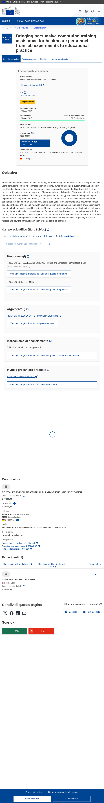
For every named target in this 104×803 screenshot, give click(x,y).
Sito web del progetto (33, 84)
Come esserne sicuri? (51, 2)
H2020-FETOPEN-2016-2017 (21, 376)
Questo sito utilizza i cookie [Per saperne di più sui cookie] (38, 792)
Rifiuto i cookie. (72, 799)
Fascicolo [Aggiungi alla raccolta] (71, 611)
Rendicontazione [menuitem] (29, 59)
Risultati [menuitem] (43, 59)
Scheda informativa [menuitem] (11, 59)
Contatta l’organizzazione (14, 543)
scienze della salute (45, 236)
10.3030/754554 (26, 95)
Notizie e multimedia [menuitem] (60, 59)
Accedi (80, 11)
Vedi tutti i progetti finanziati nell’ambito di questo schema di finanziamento (45, 355)
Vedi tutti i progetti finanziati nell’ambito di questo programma (38, 274)
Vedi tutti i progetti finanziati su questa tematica (32, 323)
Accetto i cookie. (32, 799)
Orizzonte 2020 (20, 28)
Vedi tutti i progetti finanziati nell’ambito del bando (33, 385)
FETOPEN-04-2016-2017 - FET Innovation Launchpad (33, 316)
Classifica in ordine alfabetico (17, 564)
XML (17, 631)
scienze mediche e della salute (16, 236)
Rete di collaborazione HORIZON (17, 549)
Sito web (33, 543)
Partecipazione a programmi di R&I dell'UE (21, 546)
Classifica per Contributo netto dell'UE (52, 565)
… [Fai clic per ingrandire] (7, 28)
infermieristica (66, 236)
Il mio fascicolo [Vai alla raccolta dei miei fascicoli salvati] (91, 612)
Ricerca (92, 11)
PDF (43, 631)
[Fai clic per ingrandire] (95, 574)
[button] (86, 11)
